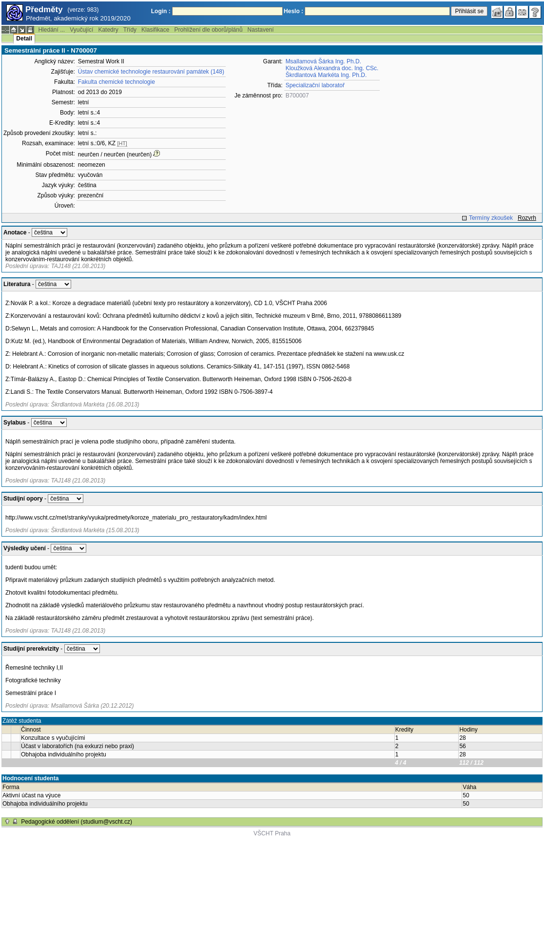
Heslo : (293, 11)
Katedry (108, 29)
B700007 (297, 95)
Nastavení (261, 29)
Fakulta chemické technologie (116, 81)
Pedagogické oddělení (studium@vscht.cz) (76, 821)
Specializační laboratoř (315, 85)
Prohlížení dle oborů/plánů (208, 29)
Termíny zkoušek (491, 217)
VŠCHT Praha (272, 833)
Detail (24, 38)
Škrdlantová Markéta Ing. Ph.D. (326, 75)
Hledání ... (51, 29)
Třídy (129, 29)
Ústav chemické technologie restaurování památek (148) (151, 71)
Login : (161, 11)
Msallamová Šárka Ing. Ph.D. (323, 61)
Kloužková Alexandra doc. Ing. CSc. (332, 68)
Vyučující (81, 29)
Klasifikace (155, 29)
